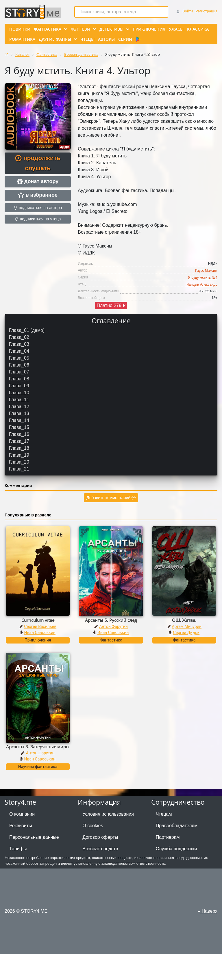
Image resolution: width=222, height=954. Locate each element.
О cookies (92, 825)
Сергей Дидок (186, 632)
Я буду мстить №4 (202, 278)
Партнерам (168, 837)
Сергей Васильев (40, 626)
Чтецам (164, 814)
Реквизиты (20, 825)
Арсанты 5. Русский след (111, 620)
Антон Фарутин (113, 626)
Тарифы (18, 848)
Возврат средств (100, 848)
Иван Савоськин (40, 632)
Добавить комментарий (111, 497)
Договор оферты (100, 837)
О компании (22, 814)
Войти (187, 11)
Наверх (207, 911)
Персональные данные (34, 837)
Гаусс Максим (206, 271)
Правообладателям (177, 825)
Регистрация (206, 11)
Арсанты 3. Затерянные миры (37, 747)
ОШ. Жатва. (184, 620)
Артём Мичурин (186, 626)
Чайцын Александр (201, 284)
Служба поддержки (176, 848)
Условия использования (108, 814)
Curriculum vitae (37, 620)
